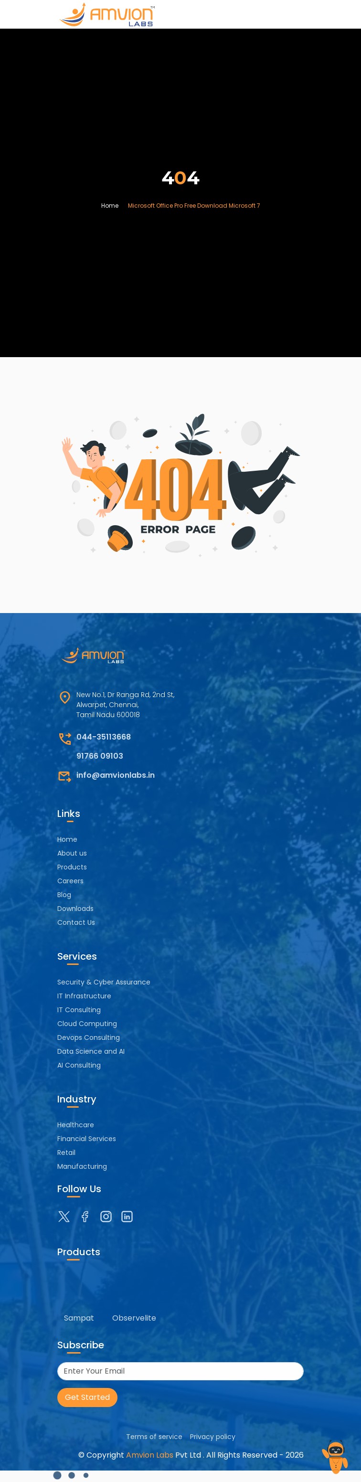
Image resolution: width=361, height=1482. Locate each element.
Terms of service (154, 1436)
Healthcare (75, 1125)
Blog (64, 895)
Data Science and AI (91, 1051)
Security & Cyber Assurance (103, 982)
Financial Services (86, 1138)
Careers (70, 881)
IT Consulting (79, 1010)
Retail (66, 1152)
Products (72, 867)
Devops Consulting (88, 1037)
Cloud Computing (87, 1023)
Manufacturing (82, 1166)
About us (72, 853)
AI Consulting (79, 1065)
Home (109, 205)
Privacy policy (212, 1436)
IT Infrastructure (84, 996)
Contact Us (76, 922)
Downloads (75, 908)
